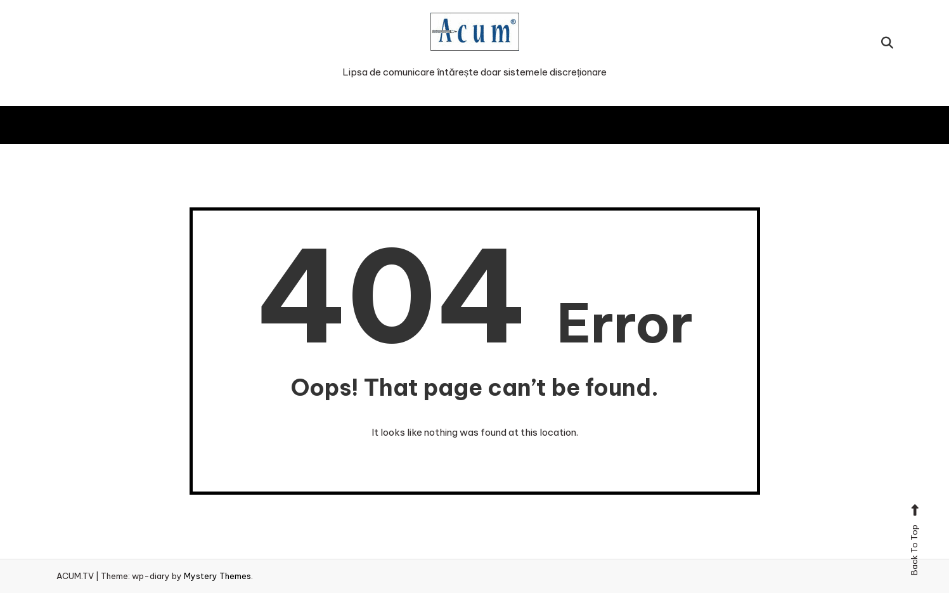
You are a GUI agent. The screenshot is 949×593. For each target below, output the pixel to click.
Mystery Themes (217, 576)
